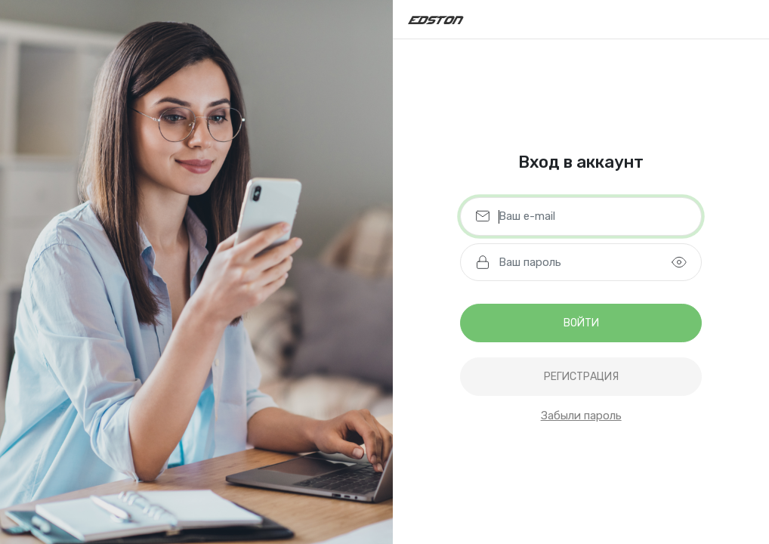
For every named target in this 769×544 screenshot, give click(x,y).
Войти (581, 323)
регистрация (581, 376)
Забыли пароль (581, 415)
